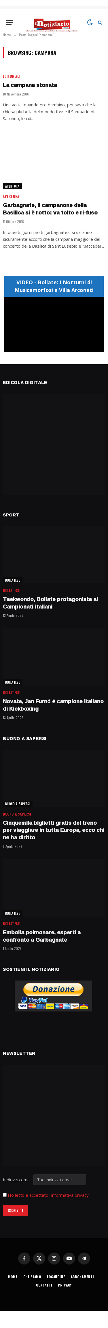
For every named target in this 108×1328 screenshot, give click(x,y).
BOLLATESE (12, 580)
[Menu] (9, 22)
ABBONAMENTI (82, 1276)
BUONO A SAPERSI (17, 804)
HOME (12, 1276)
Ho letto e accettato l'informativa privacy (48, 1195)
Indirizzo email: (44, 1179)
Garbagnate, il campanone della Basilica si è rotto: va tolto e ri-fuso (50, 209)
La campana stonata (30, 85)
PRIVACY (65, 1285)
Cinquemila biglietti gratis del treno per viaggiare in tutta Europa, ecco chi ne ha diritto (53, 830)
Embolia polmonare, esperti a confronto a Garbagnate (42, 936)
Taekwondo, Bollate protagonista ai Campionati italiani (50, 603)
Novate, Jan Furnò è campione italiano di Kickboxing (53, 705)
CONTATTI (44, 1285)
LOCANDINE (56, 1276)
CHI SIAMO (32, 1276)
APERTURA (12, 186)
